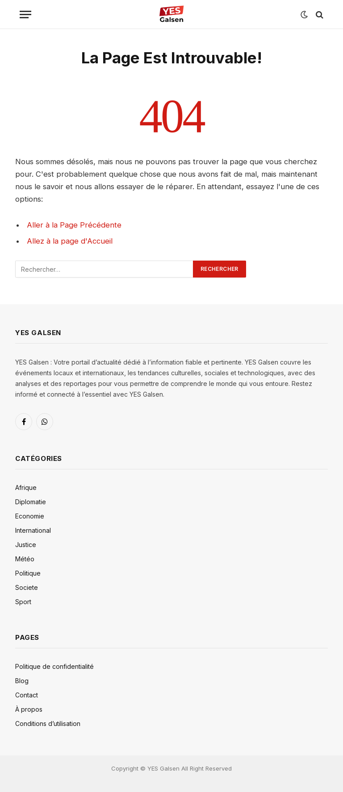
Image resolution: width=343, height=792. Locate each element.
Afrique (26, 487)
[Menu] (25, 14)
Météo (24, 559)
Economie (29, 516)
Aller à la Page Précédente (74, 224)
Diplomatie (30, 502)
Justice (25, 544)
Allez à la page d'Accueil (70, 240)
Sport (23, 601)
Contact (26, 695)
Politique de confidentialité (54, 666)
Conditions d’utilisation (47, 723)
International (33, 530)
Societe (26, 587)
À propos (28, 709)
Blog (22, 680)
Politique (28, 573)
